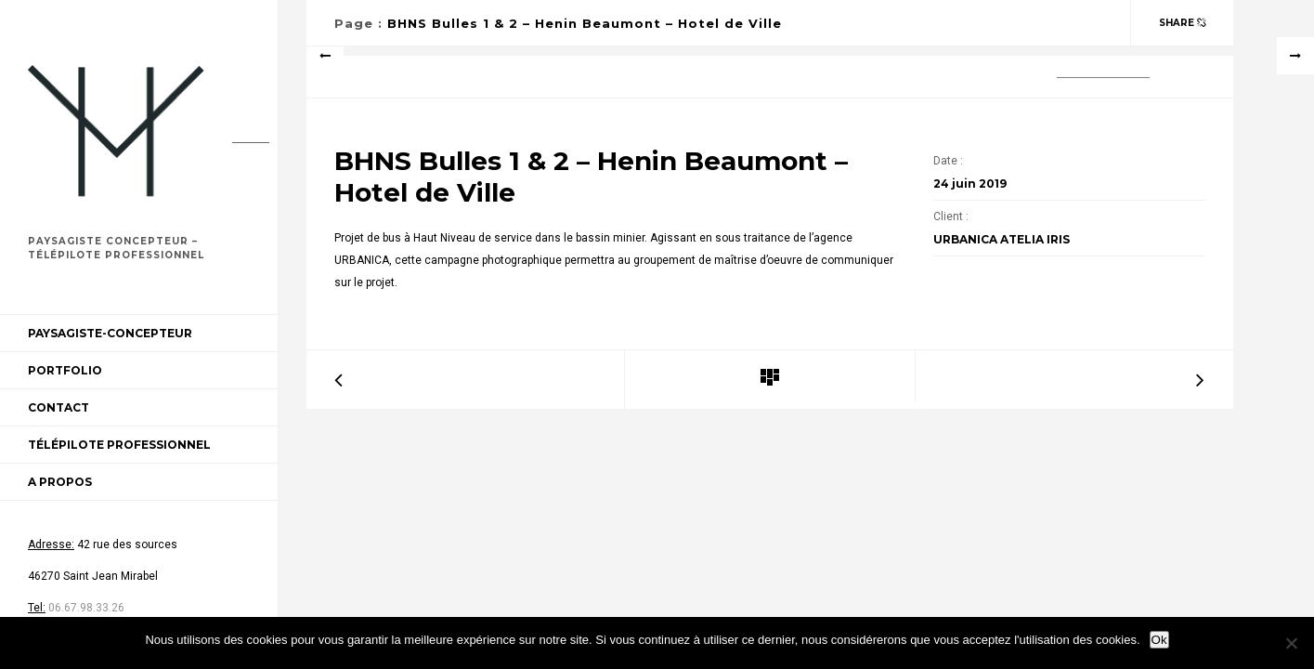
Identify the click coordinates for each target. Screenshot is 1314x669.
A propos (60, 482)
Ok (1159, 640)
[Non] (1290, 643)
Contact (58, 407)
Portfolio (65, 370)
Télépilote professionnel (119, 445)
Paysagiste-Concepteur (110, 333)
